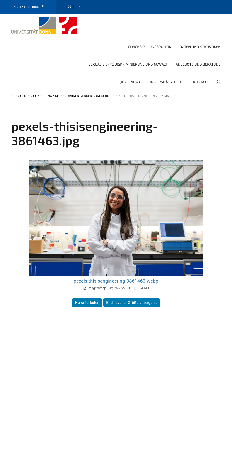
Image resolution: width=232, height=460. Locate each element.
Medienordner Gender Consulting (83, 96)
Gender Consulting (36, 96)
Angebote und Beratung (198, 64)
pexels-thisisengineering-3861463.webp (116, 281)
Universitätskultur (166, 82)
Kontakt (201, 82)
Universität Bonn (28, 7)
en (79, 7)
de (69, 7)
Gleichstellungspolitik (149, 46)
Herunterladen (87, 302)
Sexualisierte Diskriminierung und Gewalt (128, 64)
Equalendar (128, 82)
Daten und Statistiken (200, 46)
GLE (14, 96)
